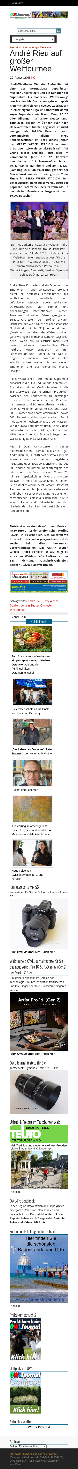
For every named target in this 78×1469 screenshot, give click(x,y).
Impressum (15, 1453)
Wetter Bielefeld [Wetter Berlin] (39, 1427)
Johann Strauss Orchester (36, 605)
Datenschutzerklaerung (35, 1453)
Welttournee (17, 610)
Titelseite (45, 47)
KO (33, 77)
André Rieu (34, 601)
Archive (14, 1446)
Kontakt (53, 1453)
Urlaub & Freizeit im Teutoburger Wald (35, 1122)
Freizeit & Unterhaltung (24, 47)
